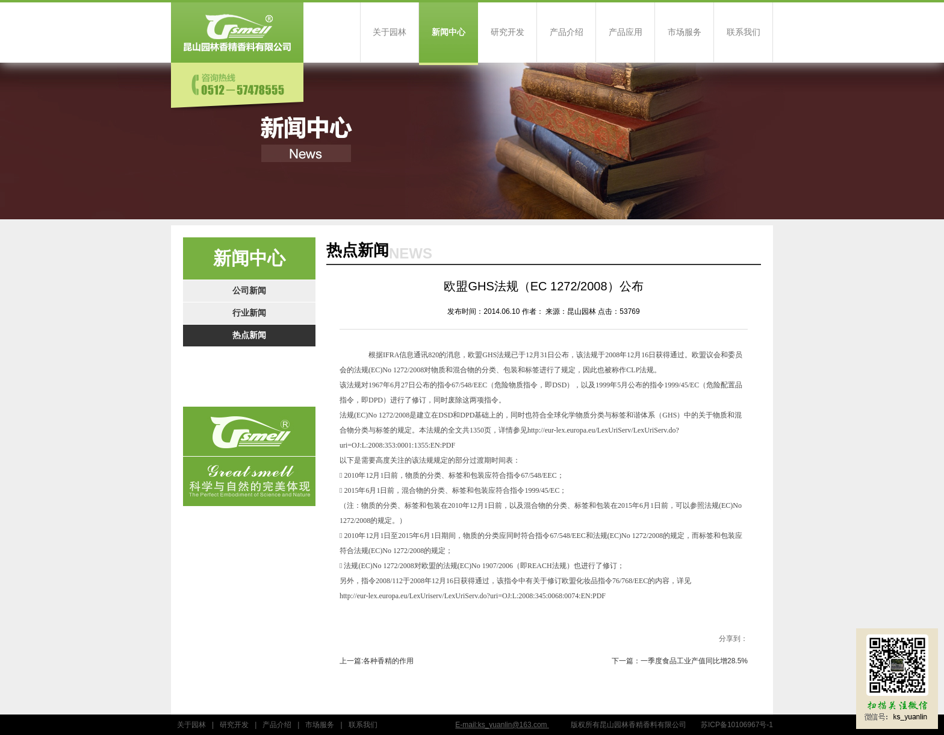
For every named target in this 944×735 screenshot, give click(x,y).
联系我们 (743, 32)
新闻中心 (448, 32)
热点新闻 (249, 335)
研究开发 (507, 32)
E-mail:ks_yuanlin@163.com (502, 725)
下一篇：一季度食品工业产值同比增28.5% (680, 661)
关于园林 (389, 32)
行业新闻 (249, 312)
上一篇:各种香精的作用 (377, 661)
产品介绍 (566, 32)
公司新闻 (249, 290)
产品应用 (625, 32)
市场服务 (684, 32)
